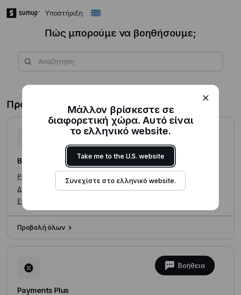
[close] (206, 98)
